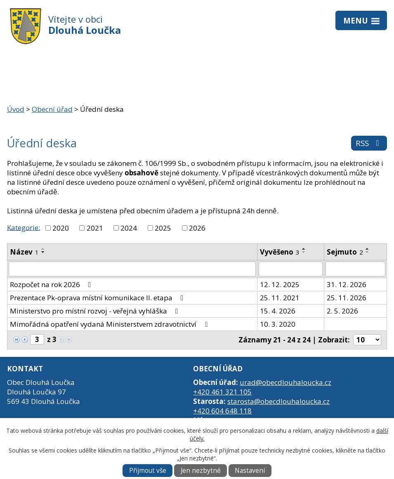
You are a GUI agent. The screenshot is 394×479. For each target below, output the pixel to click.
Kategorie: (23, 227)
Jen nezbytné (201, 470)
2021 (95, 228)
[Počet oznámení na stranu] (367, 339)
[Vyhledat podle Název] (132, 269)
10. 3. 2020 (277, 324)
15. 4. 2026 (277, 311)
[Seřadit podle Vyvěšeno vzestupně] (304, 248)
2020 (60, 228)
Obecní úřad (52, 109)
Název (24, 252)
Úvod (15, 109)
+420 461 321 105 (222, 391)
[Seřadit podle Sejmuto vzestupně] (367, 248)
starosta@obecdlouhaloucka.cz (278, 401)
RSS (369, 143)
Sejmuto (345, 252)
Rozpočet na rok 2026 (52, 284)
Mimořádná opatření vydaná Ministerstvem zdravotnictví (110, 324)
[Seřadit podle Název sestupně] (43, 252)
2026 (197, 228)
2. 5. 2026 (342, 311)
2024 (128, 228)
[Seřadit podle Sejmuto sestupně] (367, 252)
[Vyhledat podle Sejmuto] (355, 269)
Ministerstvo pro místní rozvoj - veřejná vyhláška (95, 311)
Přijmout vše (147, 470)
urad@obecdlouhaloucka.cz (285, 382)
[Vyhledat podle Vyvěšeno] (291, 269)
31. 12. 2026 (346, 284)
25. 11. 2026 (346, 297)
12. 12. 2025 (280, 284)
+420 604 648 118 (222, 410)
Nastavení (250, 470)
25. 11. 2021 (280, 297)
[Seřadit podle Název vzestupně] (43, 248)
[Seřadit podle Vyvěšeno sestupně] (304, 252)
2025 (163, 228)
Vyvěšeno (280, 252)
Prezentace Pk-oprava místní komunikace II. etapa (98, 297)
